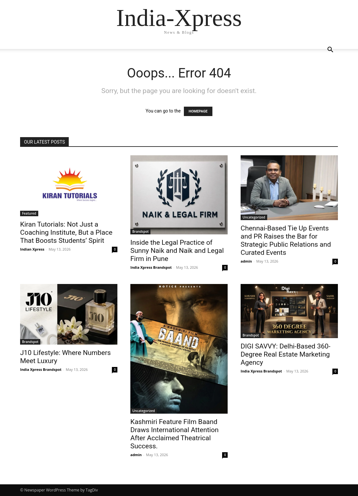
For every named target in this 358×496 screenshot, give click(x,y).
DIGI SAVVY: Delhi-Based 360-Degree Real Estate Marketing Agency (285, 354)
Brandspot (140, 231)
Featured (29, 213)
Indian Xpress (32, 249)
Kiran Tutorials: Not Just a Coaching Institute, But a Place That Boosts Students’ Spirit (66, 232)
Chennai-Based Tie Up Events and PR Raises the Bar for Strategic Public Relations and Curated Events (286, 240)
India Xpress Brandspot (151, 267)
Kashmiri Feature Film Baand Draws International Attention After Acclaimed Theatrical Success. (174, 434)
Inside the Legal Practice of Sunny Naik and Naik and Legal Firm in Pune (177, 251)
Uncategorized (254, 217)
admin (246, 261)
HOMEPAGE (198, 111)
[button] (330, 50)
